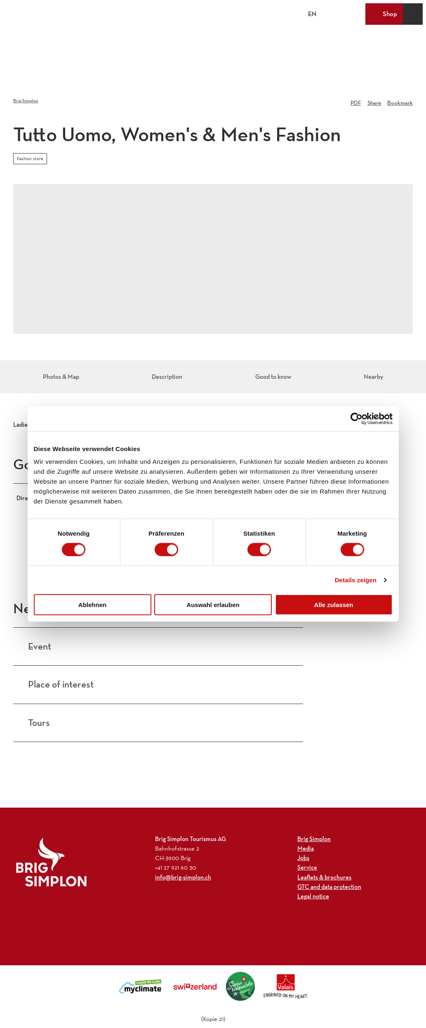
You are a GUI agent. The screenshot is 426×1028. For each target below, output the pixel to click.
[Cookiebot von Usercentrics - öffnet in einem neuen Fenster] (356, 418)
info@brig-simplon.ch (183, 861)
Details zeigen (356, 579)
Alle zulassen (333, 604)
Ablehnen (92, 604)
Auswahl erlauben (212, 604)
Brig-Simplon (25, 101)
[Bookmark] (400, 100)
